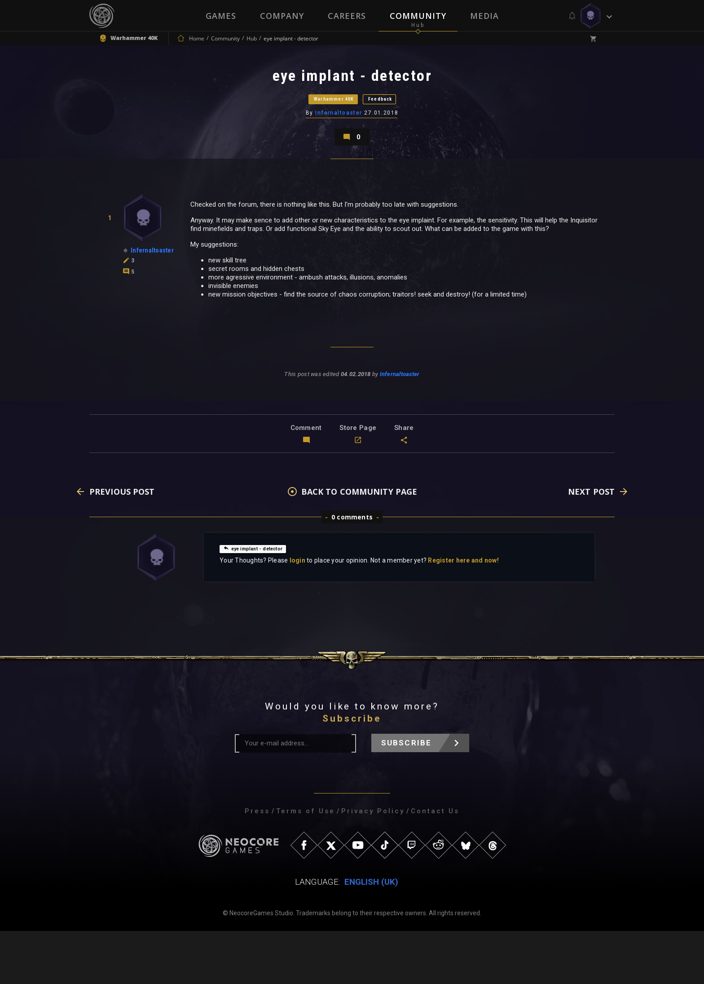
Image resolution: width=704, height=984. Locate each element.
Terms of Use (305, 864)
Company (282, 15)
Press (257, 864)
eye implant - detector (262, 601)
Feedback (403, 119)
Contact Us (435, 864)
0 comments (352, 570)
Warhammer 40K (318, 119)
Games (220, 15)
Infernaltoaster (339, 141)
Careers (347, 15)
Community (418, 15)
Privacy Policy (373, 864)
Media (485, 15)
